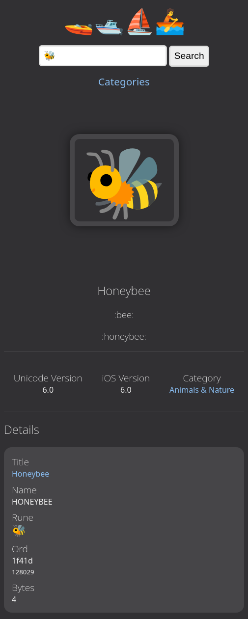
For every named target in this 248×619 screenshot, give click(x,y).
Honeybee (30, 473)
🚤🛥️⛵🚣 (124, 20)
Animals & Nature (201, 389)
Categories (124, 81)
